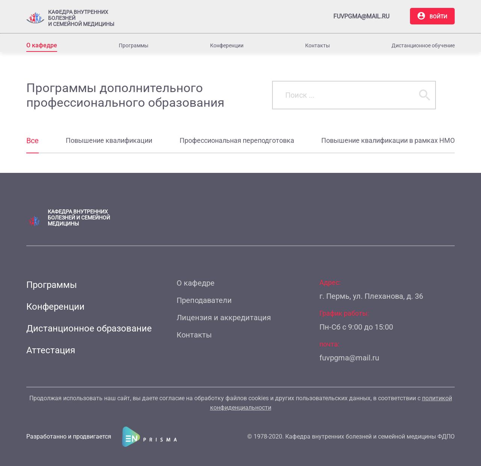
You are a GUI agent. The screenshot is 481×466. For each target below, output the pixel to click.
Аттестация (50, 350)
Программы (133, 45)
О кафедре (41, 45)
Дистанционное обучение (423, 45)
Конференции (227, 45)
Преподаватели (204, 300)
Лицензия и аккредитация (224, 317)
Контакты (317, 45)
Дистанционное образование (89, 328)
